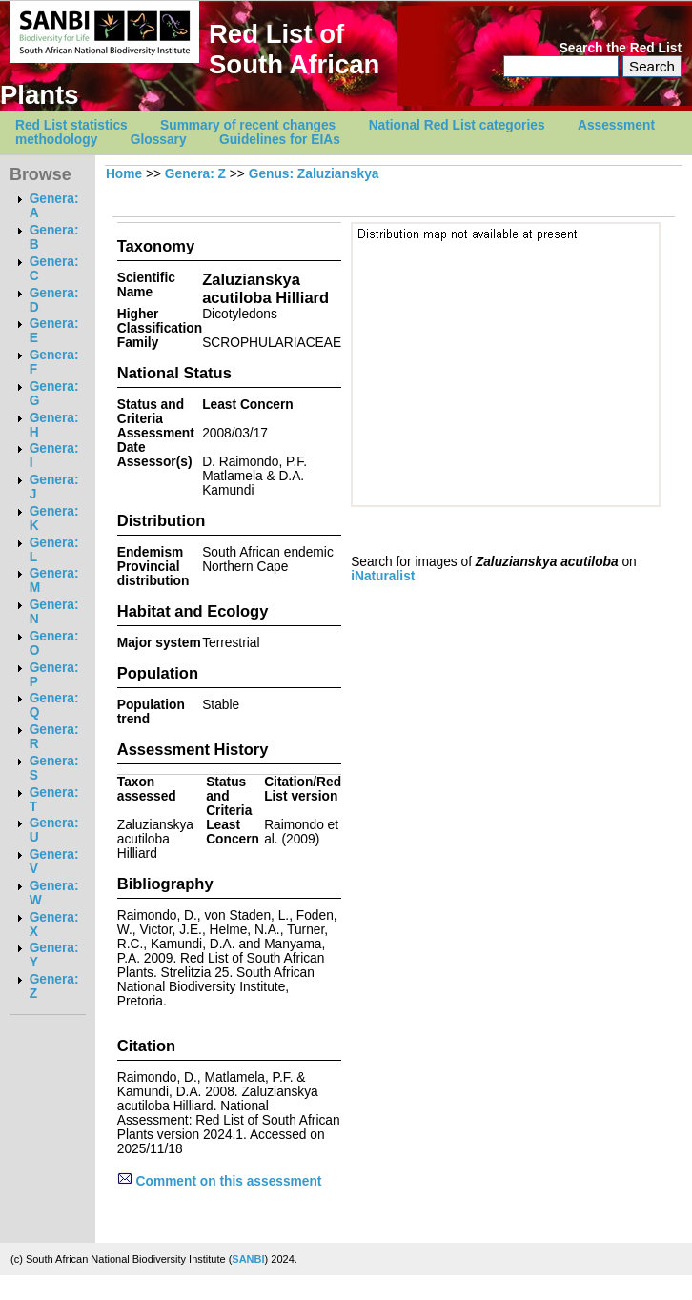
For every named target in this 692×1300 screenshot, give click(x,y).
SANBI (248, 1259)
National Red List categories (457, 125)
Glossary (159, 139)
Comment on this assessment (219, 1181)
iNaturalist (383, 576)
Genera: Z (195, 174)
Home (124, 174)
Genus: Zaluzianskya (314, 174)
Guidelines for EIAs (279, 139)
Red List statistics (71, 125)
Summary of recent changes (248, 125)
